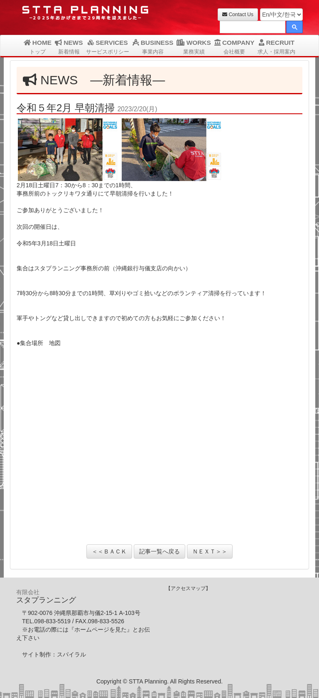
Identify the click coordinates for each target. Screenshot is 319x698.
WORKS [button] (194, 47)
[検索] (252, 28)
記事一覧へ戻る (159, 551)
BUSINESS (153, 47)
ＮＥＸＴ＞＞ (209, 551)
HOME (38, 47)
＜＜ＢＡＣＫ (109, 551)
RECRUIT (276, 47)
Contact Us (237, 14)
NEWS (69, 47)
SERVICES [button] (107, 47)
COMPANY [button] (234, 47)
